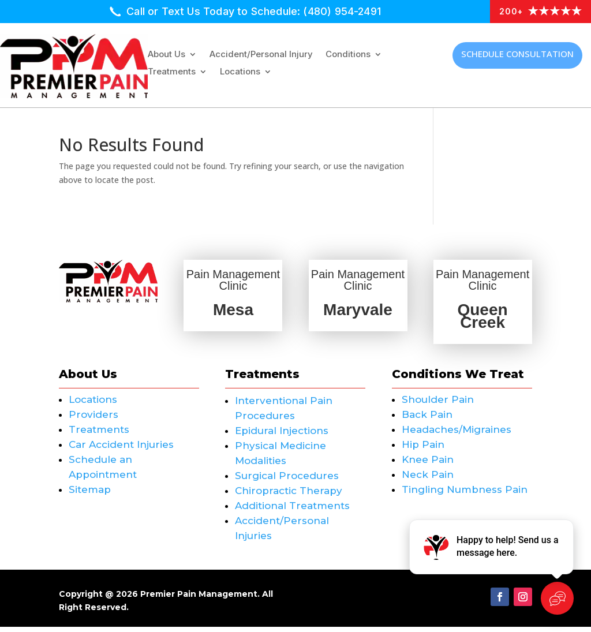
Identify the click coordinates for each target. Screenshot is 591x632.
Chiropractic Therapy (288, 496)
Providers (93, 419)
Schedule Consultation (517, 53)
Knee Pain (428, 464)
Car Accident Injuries (121, 449)
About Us (166, 54)
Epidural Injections (281, 436)
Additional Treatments (292, 511)
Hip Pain (423, 449)
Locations (240, 72)
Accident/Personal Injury (261, 54)
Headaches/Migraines (456, 434)
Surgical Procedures (287, 481)
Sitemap (90, 494)
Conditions (348, 54)
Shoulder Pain (438, 404)
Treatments (172, 72)
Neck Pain (428, 479)
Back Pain (427, 419)
